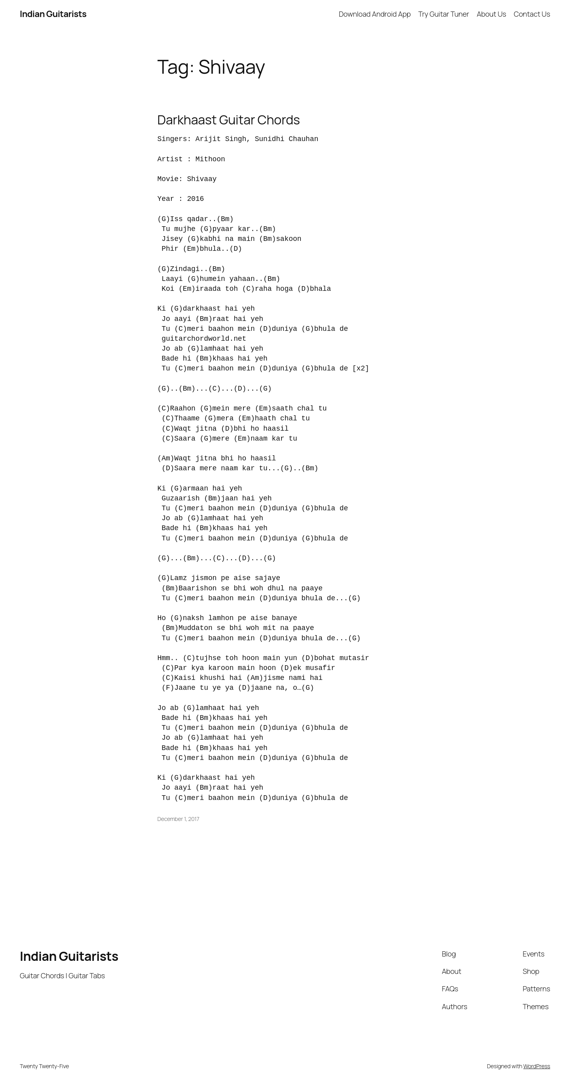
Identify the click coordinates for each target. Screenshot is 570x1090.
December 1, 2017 (179, 819)
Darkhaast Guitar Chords (229, 120)
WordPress (536, 1066)
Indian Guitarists (69, 956)
